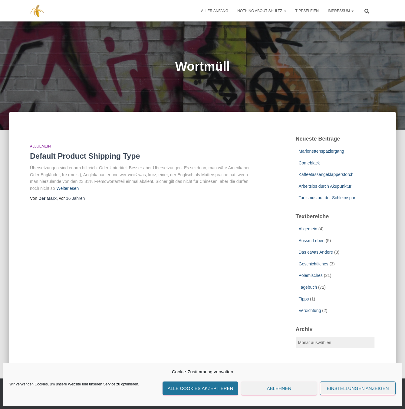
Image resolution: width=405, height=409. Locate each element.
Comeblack (309, 163)
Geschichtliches (313, 263)
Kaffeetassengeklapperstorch (326, 174)
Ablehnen (279, 388)
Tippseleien (307, 11)
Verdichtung (310, 310)
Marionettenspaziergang (321, 151)
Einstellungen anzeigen (358, 388)
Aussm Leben (312, 240)
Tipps (304, 299)
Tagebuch (308, 287)
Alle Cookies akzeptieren (200, 388)
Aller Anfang (214, 11)
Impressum (341, 11)
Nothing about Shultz (261, 11)
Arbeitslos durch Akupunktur (325, 186)
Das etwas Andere (316, 252)
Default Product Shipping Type (85, 156)
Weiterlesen (68, 188)
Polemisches (311, 275)
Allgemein (40, 146)
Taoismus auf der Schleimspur (327, 197)
